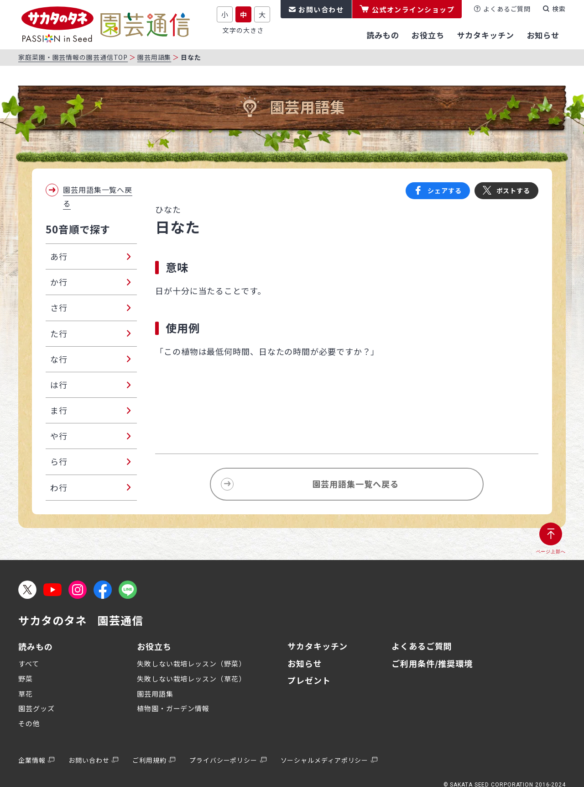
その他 (29, 723)
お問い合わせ (321, 9)
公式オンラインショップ (413, 9)
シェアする (445, 190)
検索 (559, 8)
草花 (25, 693)
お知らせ (304, 663)
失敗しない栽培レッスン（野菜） (191, 663)
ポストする (513, 190)
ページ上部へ (551, 551)
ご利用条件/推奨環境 (432, 663)
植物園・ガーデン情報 (173, 708)
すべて (28, 663)
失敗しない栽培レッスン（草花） (191, 678)
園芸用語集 (154, 57)
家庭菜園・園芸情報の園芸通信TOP (73, 57)
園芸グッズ (36, 708)
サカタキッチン (317, 646)
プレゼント (309, 680)
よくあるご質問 (507, 8)
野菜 (25, 678)
